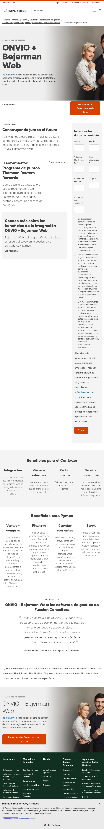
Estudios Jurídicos (30, 770)
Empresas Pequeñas (27, 794)
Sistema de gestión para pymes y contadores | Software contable (31, 23)
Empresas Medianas (31, 789)
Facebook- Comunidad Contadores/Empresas (91, 784)
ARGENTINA (39, 11)
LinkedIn (85, 797)
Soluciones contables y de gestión (45, 20)
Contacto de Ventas (71, 793)
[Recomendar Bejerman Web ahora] (85, 108)
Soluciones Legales (11, 770)
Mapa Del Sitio (68, 789)
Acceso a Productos (71, 797)
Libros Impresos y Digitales (50, 771)
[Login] (57, 3)
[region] (52, 814)
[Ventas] (65, 3)
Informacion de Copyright (69, 783)
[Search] (100, 10)
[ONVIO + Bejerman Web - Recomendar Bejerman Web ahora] (24, 739)
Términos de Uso (69, 778)
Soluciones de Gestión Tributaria (10, 784)
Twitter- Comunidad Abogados (90, 778)
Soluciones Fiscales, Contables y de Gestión (11, 777)
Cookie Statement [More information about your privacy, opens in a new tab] (10, 819)
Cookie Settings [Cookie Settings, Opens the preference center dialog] (52, 825)
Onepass (46, 785)
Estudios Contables (31, 785)
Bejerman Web (9, 74)
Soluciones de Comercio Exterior (10, 791)
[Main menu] (94, 11)
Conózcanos (68, 770)
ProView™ (47, 777)
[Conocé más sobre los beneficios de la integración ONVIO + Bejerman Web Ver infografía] (13, 251)
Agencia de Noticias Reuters (11, 798)
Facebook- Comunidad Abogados (91, 771)
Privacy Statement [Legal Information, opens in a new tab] (26, 819)
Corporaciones (29, 781)
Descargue (47, 781)
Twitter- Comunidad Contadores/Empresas (91, 791)
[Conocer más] (57, 162)
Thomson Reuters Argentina (14, 20)
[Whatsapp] (95, 3)
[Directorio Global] (10, 3)
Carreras (66, 774)
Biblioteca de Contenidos (28, 775)
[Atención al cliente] (79, 3)
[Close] (100, 804)
